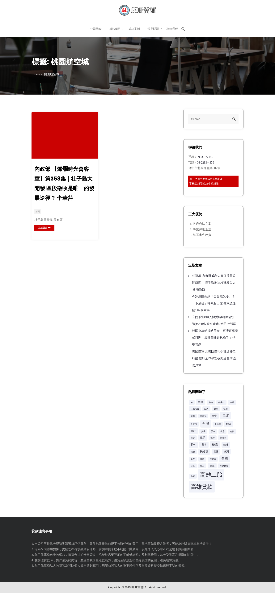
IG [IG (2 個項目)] (192, 402)
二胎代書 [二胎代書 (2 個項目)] (195, 409)
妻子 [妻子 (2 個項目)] (203, 431)
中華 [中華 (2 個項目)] (232, 402)
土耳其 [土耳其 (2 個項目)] (217, 424)
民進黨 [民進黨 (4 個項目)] (204, 451)
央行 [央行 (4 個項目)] (193, 431)
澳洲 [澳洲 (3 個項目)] (226, 451)
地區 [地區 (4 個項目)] (228, 423)
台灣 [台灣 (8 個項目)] (205, 424)
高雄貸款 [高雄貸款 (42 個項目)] (202, 487)
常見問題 (153, 28)
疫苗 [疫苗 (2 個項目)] (202, 459)
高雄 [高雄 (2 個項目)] (193, 476)
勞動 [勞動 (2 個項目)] (193, 416)
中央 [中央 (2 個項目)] (211, 402)
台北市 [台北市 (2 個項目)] (194, 424)
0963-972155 (205, 157)
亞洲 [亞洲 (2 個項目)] (206, 409)
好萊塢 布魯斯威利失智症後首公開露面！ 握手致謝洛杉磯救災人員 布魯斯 (214, 282)
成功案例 (134, 28)
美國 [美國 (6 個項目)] (224, 459)
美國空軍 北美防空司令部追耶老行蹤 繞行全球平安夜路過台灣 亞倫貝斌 (214, 358)
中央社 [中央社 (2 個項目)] (221, 402)
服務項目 (115, 28)
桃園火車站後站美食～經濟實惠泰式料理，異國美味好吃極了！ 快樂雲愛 (215, 337)
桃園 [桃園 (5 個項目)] (215, 444)
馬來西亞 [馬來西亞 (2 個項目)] (224, 466)
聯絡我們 (172, 28)
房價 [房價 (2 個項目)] (232, 431)
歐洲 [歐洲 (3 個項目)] (225, 444)
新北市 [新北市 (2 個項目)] (223, 438)
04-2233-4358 (205, 162)
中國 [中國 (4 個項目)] (200, 402)
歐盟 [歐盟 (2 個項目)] (193, 452)
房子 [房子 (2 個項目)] (193, 438)
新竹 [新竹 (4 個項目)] (193, 444)
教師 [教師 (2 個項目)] (212, 438)
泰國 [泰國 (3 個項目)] (216, 451)
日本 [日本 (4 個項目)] (204, 444)
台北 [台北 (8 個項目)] (225, 415)
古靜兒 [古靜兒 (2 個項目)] (203, 416)
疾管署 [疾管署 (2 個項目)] (213, 459)
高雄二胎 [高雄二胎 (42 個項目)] (211, 475)
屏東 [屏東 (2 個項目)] (213, 431)
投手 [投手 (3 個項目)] (202, 437)
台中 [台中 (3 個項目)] (214, 416)
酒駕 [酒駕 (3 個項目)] (212, 465)
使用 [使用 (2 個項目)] (225, 409)
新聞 (38, 211)
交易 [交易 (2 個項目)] (216, 409)
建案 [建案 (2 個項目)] (222, 431)
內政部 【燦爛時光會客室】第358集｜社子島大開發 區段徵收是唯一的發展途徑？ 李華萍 (64, 183)
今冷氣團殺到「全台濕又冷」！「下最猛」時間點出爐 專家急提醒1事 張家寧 (214, 303)
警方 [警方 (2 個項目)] (202, 466)
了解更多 (44, 227)
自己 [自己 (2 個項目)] (193, 466)
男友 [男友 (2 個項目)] (193, 459)
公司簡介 (96, 28)
